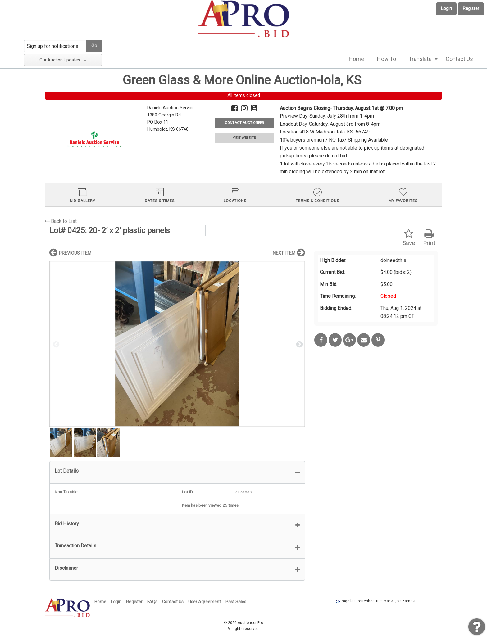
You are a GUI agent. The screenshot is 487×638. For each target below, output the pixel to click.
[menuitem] (356, 59)
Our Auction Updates (62, 59)
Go (94, 45)
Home (356, 59)
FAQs (152, 601)
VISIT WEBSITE (244, 138)
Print (429, 238)
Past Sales (235, 601)
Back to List (61, 221)
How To (386, 59)
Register (471, 8)
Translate (420, 59)
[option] (177, 344)
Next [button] (299, 344)
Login (446, 8)
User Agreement (204, 601)
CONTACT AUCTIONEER (244, 123)
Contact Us (459, 59)
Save (409, 238)
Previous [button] (55, 344)
